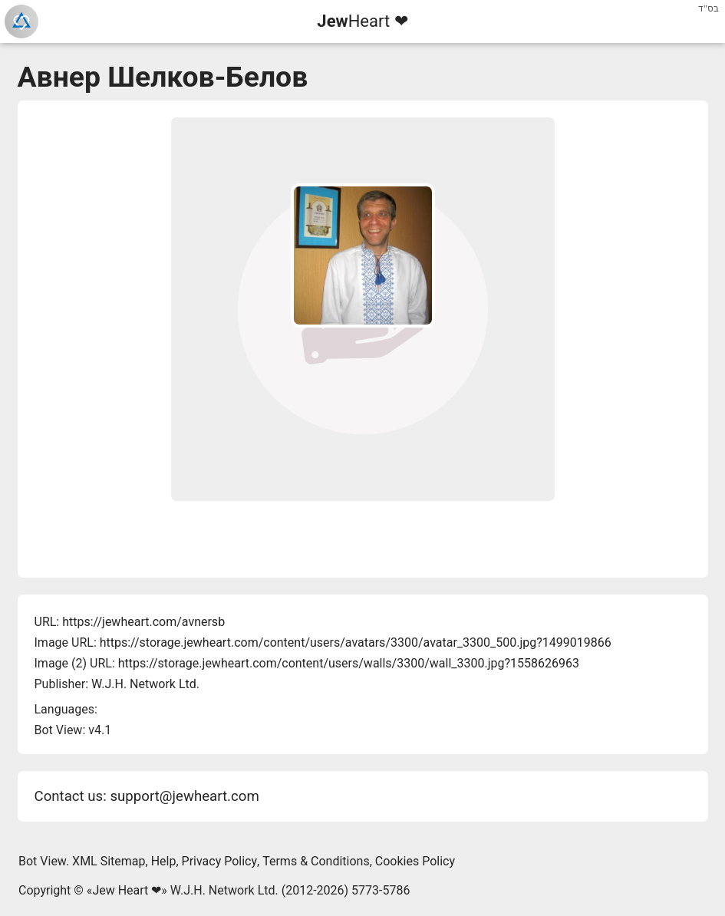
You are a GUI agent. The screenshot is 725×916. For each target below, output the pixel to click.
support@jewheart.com (184, 796)
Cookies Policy (415, 861)
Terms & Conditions (316, 861)
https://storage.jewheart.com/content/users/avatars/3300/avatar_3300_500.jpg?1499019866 (355, 642)
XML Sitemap (108, 861)
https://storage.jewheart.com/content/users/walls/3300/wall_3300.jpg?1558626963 (348, 663)
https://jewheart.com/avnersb (143, 622)
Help (163, 861)
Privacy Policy (220, 861)
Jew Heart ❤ (126, 890)
